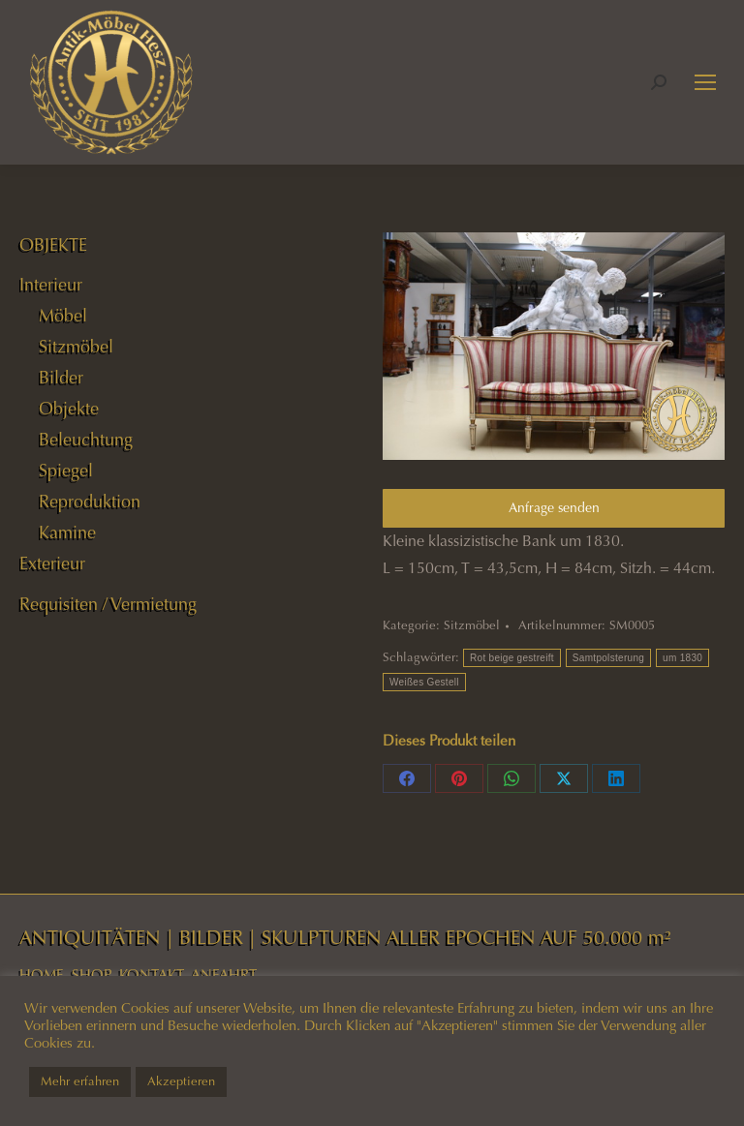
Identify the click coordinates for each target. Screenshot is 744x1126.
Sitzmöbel (472, 625)
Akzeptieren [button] (181, 1081)
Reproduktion (89, 501)
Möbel (63, 315)
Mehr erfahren (80, 1081)
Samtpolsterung (608, 658)
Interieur (50, 284)
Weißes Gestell (424, 682)
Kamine (67, 532)
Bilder (61, 377)
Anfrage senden (554, 508)
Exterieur (52, 563)
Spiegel (66, 470)
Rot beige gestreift (512, 658)
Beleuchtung (86, 439)
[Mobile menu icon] (705, 82)
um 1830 (682, 658)
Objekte (69, 408)
